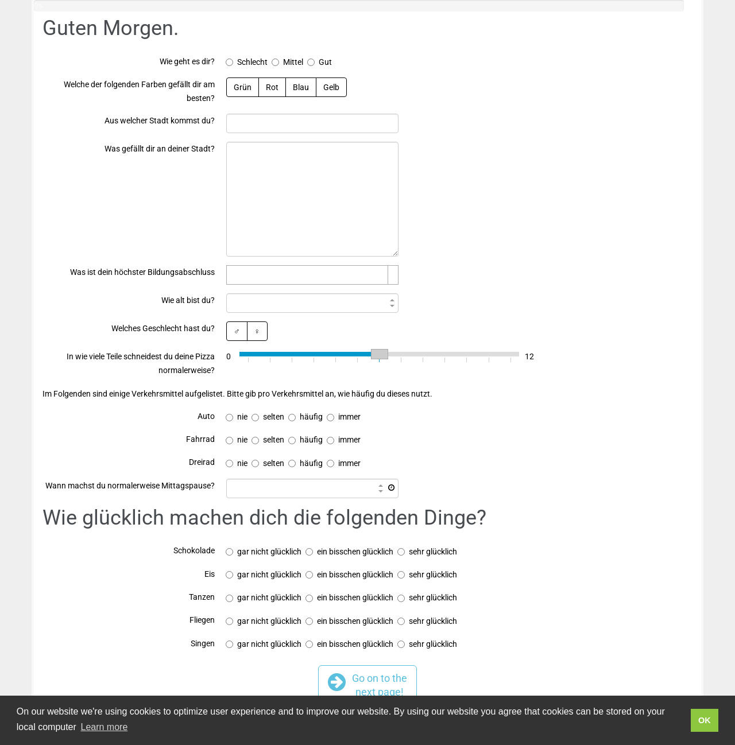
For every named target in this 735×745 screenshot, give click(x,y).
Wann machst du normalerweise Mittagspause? (130, 485)
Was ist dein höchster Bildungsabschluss (142, 272)
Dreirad (202, 462)
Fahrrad (200, 439)
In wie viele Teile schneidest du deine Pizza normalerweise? (141, 363)
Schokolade (194, 550)
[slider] (379, 354)
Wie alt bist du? (188, 300)
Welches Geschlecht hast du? (163, 328)
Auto (206, 416)
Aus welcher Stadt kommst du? (160, 120)
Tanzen (202, 597)
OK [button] (704, 720)
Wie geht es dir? (187, 61)
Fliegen (202, 619)
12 (529, 356)
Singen (203, 643)
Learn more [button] (103, 727)
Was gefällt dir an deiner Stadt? (160, 148)
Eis (209, 574)
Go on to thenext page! (367, 685)
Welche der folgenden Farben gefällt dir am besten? (139, 91)
